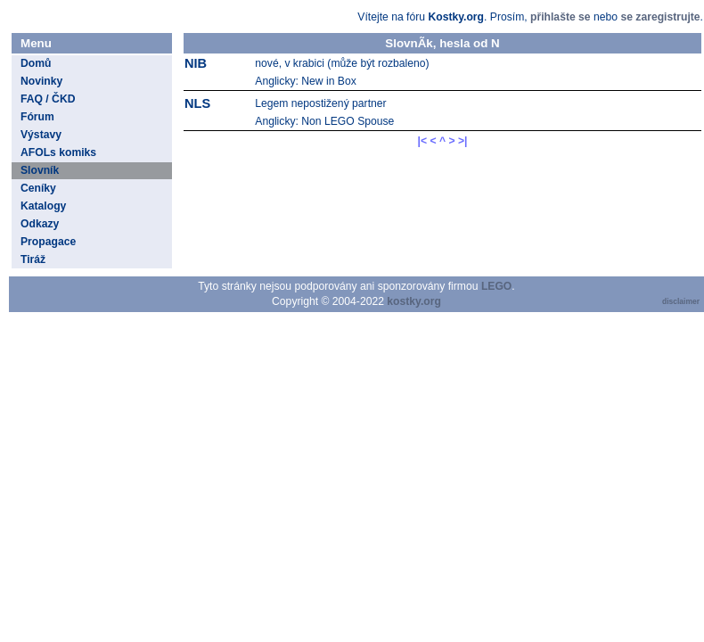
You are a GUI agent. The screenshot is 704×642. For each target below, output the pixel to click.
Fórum (37, 117)
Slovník (39, 170)
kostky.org (414, 301)
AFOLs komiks (58, 152)
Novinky (41, 81)
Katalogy (43, 206)
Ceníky (38, 188)
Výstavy (40, 134)
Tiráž (32, 259)
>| (463, 141)
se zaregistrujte (660, 17)
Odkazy (39, 224)
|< (423, 141)
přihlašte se (560, 17)
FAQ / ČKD (47, 99)
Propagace (48, 241)
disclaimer (681, 301)
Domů (35, 63)
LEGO (496, 286)
